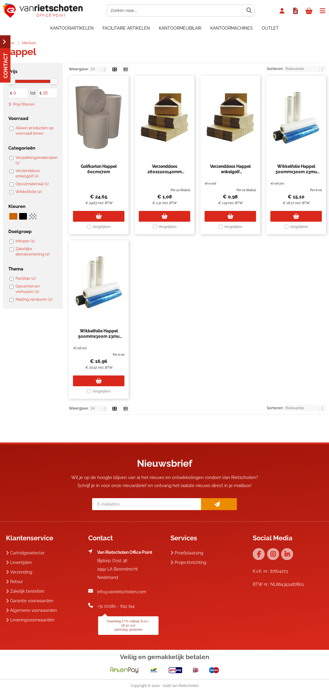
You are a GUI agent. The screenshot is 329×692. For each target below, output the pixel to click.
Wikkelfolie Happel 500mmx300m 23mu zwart (99, 336)
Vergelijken (101, 227)
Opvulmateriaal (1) (32, 184)
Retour (14, 581)
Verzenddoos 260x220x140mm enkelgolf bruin (164, 172)
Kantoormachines (231, 28)
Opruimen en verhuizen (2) (28, 289)
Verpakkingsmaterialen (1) (36, 160)
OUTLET (270, 28)
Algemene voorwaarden (31, 610)
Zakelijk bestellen (25, 591)
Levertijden (19, 562)
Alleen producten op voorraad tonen (35, 131)
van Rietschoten (185, 686)
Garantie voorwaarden (29, 600)
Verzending (19, 572)
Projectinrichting (188, 562)
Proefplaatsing (186, 552)
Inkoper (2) (25, 241)
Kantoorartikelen (72, 28)
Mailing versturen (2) (34, 299)
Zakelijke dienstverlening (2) (32, 251)
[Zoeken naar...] (249, 10)
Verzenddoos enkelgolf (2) (28, 173)
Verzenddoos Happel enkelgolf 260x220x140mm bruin (230, 172)
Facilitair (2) (26, 278)
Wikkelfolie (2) (29, 191)
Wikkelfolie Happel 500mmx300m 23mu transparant (296, 172)
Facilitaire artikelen (126, 28)
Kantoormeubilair (180, 28)
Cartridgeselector (25, 552)
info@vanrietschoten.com (121, 591)
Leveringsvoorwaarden (30, 620)
